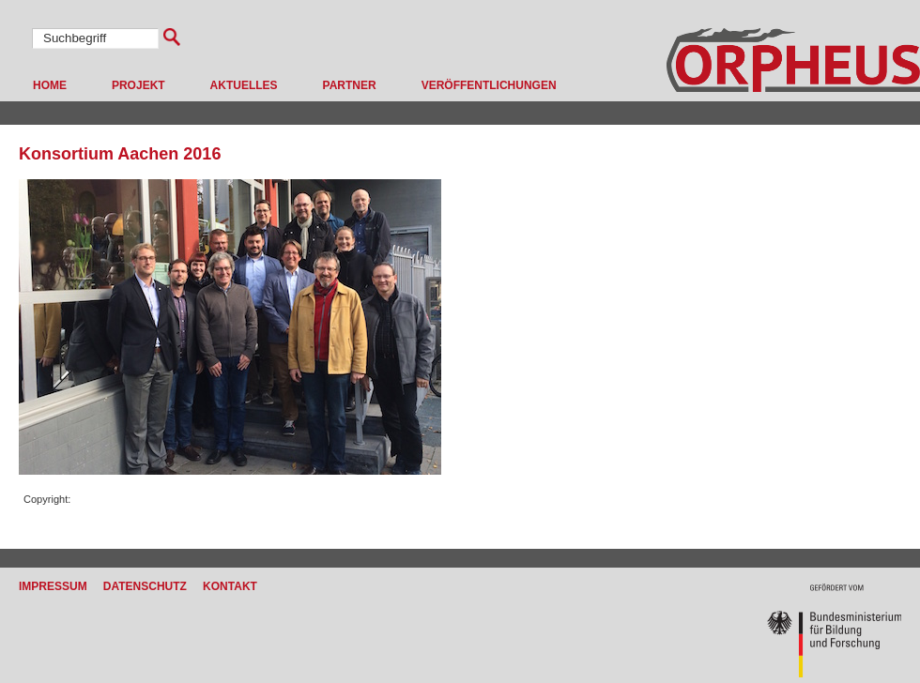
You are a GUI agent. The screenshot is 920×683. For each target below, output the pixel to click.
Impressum (53, 586)
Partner (349, 85)
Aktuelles (244, 85)
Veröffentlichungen (489, 85)
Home (50, 85)
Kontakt (230, 586)
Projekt (138, 85)
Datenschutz (145, 586)
